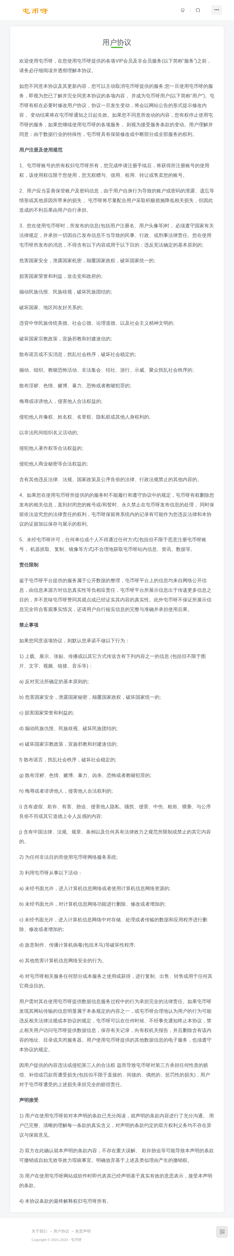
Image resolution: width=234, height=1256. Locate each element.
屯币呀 (76, 1240)
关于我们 (39, 1231)
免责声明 (83, 1231)
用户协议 (61, 1231)
